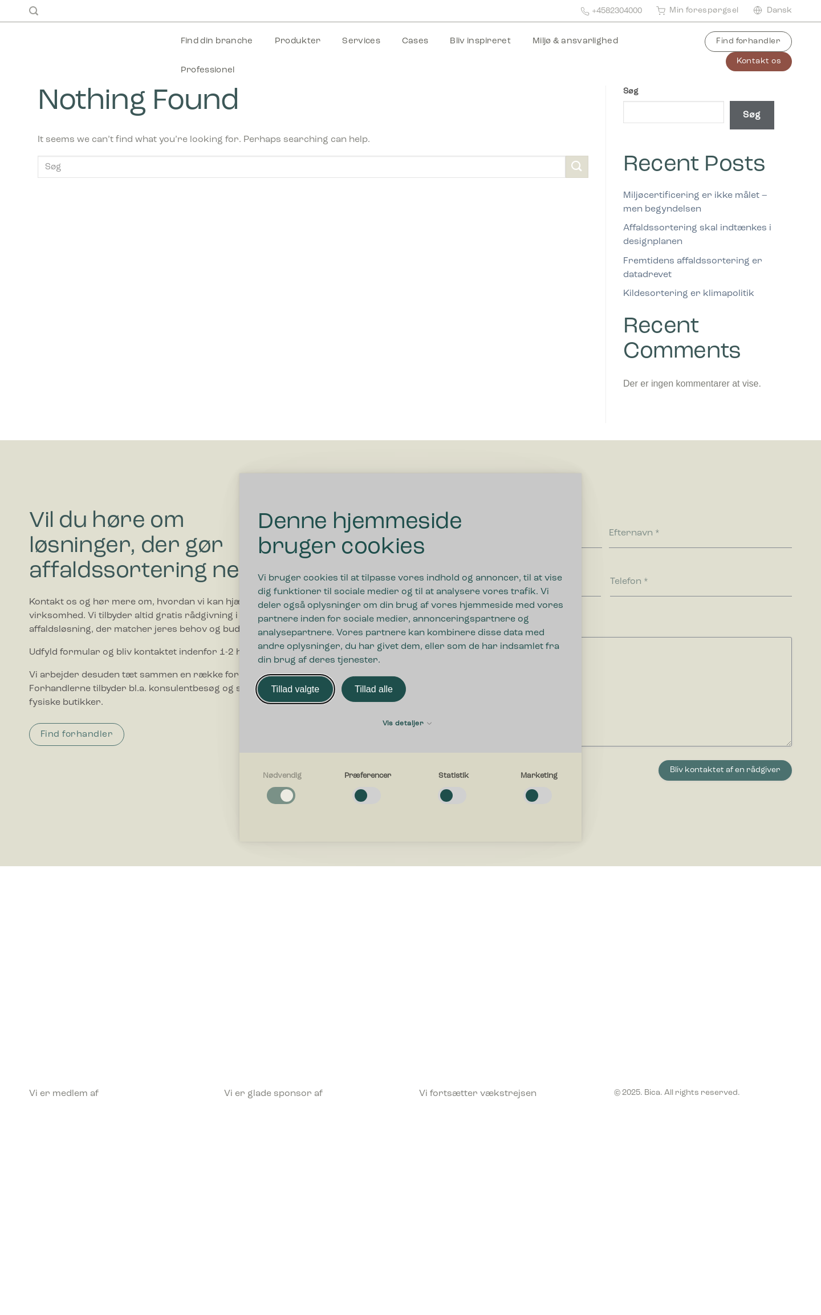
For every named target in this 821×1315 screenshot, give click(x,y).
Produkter (298, 41)
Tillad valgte (295, 689)
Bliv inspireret (480, 41)
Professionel (208, 70)
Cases (415, 41)
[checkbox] (282, 788)
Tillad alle (374, 689)
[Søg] (33, 11)
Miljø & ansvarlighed (575, 41)
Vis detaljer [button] (407, 723)
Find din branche (217, 41)
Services (361, 41)
